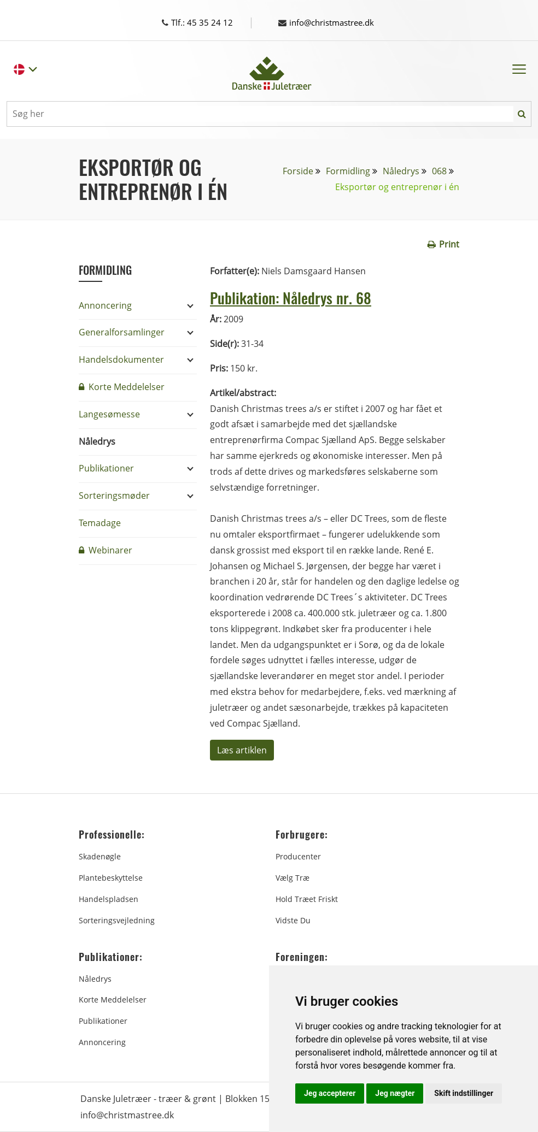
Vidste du (293, 920)
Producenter (298, 856)
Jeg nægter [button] (394, 1093)
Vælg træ (292, 877)
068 (439, 171)
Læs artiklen (242, 750)
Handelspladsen (108, 899)
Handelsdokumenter (121, 359)
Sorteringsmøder (114, 496)
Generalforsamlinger (122, 332)
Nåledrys (401, 171)
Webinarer (105, 550)
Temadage (100, 523)
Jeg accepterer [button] (329, 1093)
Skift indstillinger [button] (463, 1093)
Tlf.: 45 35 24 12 (207, 22)
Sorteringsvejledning (117, 920)
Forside (298, 171)
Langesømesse (109, 414)
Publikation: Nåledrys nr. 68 (299, 297)
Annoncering (105, 305)
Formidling (348, 171)
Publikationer (106, 468)
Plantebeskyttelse (111, 877)
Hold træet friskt (307, 899)
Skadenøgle (100, 856)
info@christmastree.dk (330, 22)
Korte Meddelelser (122, 387)
